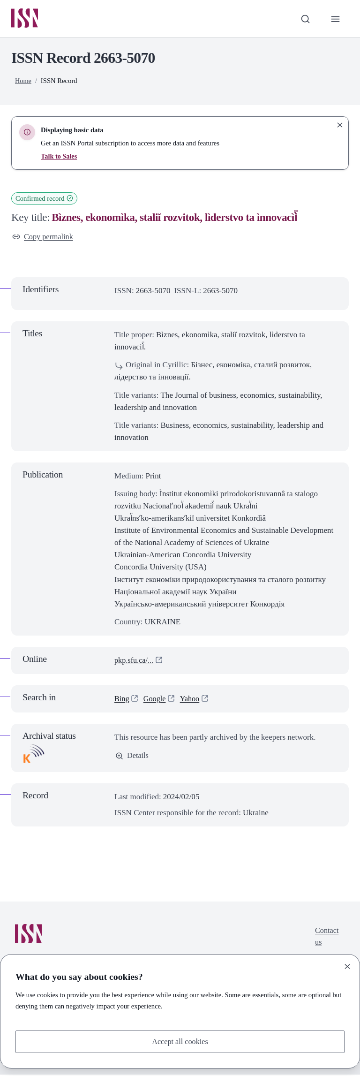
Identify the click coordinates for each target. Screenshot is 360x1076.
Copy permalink (43, 237)
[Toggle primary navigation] (335, 19)
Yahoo (192, 700)
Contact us (326, 938)
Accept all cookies (180, 1041)
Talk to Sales (59, 156)
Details (132, 757)
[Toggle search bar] (304, 19)
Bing (122, 700)
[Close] (347, 965)
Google (155, 700)
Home (23, 81)
